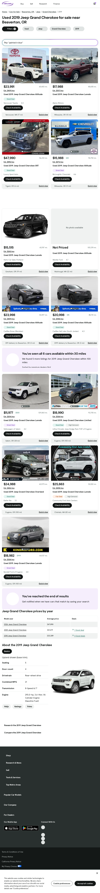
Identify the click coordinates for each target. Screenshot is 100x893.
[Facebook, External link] (43, 831)
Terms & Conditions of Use (12, 852)
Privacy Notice (7, 856)
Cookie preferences (61, 883)
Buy (22, 4)
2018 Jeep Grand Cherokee (15, 636)
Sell (31, 4)
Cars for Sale (14, 12)
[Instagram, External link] (43, 838)
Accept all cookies (85, 883)
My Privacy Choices (11, 866)
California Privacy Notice (11, 861)
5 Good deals (78, 636)
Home (4, 12)
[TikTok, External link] (43, 827)
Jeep (38, 12)
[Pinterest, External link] (43, 842)
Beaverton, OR (28, 12)
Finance (56, 4)
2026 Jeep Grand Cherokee (15, 624)
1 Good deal (78, 630)
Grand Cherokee (49, 12)
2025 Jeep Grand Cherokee (15, 630)
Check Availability (13, 107)
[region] (50, 881)
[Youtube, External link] (43, 835)
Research (43, 4)
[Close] (97, 873)
